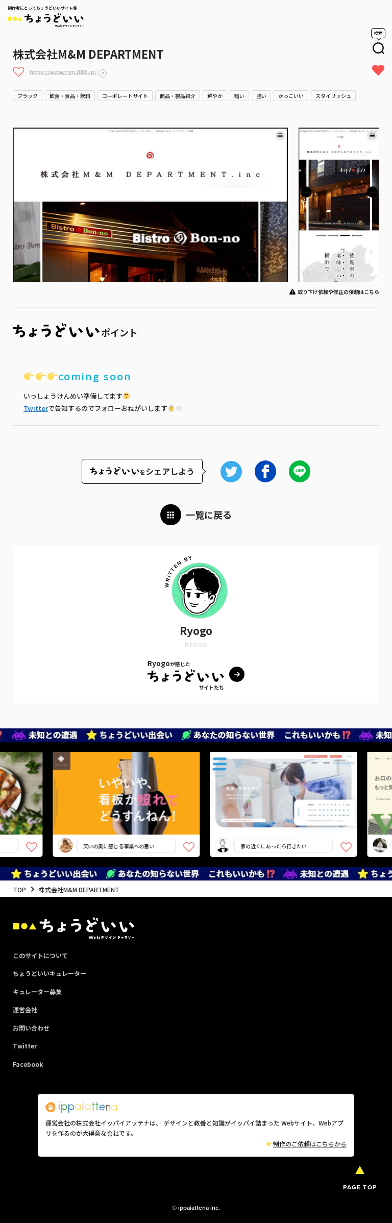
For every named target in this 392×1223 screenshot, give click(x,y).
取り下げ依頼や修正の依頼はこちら (338, 292)
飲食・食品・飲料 (70, 96)
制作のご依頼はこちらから (306, 1143)
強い (261, 96)
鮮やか (215, 96)
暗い (239, 96)
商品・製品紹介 (177, 96)
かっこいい (291, 96)
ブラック (27, 96)
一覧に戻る (209, 514)
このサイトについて (40, 955)
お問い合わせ (31, 1027)
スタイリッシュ (333, 96)
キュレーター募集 (37, 991)
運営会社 (25, 1009)
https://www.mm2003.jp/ (63, 71)
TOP (19, 889)
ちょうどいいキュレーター (49, 973)
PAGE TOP (360, 1187)
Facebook (28, 1064)
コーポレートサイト (125, 96)
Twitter (35, 408)
